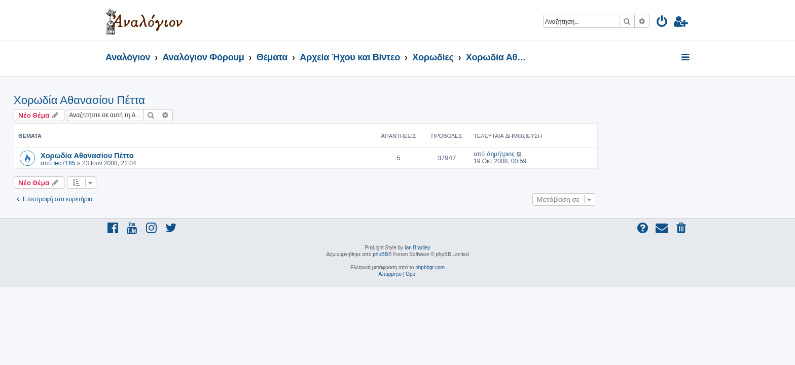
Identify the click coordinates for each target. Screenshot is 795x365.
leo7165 (156, 163)
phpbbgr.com (430, 267)
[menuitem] (662, 23)
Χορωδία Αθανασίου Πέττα (171, 100)
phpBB (380, 254)
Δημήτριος (592, 154)
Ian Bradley (417, 247)
